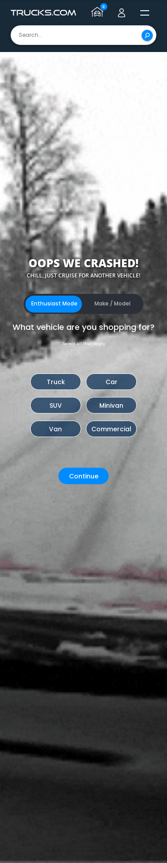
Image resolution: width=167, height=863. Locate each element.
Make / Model (112, 303)
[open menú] (144, 12)
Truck (56, 381)
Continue (83, 476)
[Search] (147, 35)
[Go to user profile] (121, 12)
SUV (55, 405)
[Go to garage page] (98, 12)
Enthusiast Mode (54, 303)
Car (112, 381)
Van (55, 429)
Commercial (111, 429)
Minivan (111, 405)
